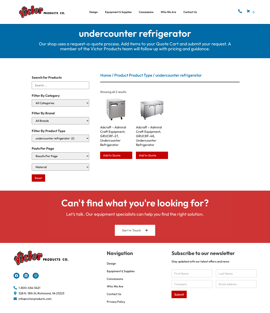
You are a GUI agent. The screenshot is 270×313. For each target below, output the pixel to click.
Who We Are (168, 12)
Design (93, 12)
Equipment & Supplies (118, 12)
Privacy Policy (116, 302)
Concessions (146, 12)
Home (105, 75)
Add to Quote (112, 155)
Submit (179, 294)
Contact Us (190, 12)
